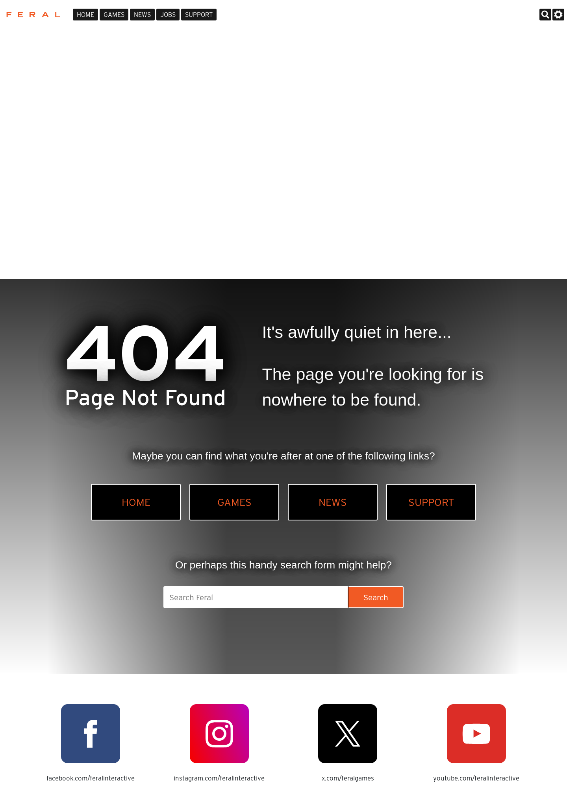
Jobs (168, 14)
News (142, 14)
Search (375, 597)
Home (85, 14)
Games (114, 14)
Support (199, 14)
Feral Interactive (31, 14)
